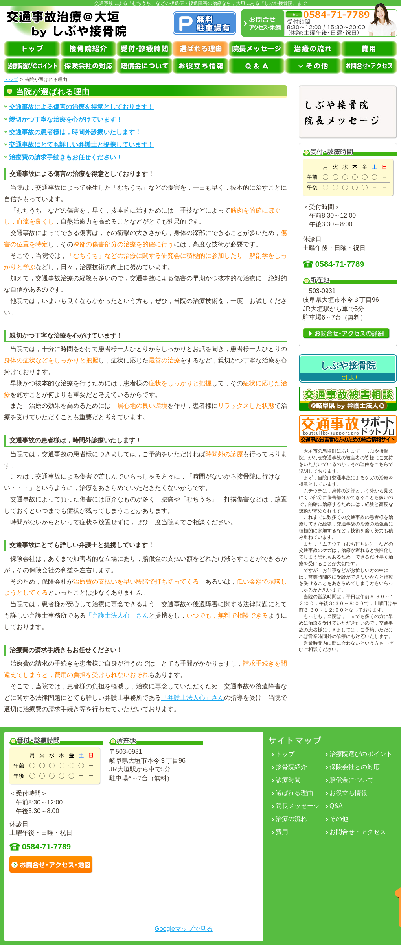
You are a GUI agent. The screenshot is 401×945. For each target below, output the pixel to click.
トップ (11, 79)
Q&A (336, 806)
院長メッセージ (298, 806)
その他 (338, 819)
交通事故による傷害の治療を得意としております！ (81, 107)
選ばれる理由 (294, 793)
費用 (282, 831)
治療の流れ (291, 819)
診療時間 (288, 780)
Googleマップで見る (184, 928)
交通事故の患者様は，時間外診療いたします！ (75, 132)
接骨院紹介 (291, 767)
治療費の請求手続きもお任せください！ (65, 157)
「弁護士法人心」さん (117, 615)
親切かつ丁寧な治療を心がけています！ (65, 120)
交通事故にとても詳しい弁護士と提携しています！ (81, 145)
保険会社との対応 (354, 767)
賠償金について (351, 780)
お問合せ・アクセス (357, 831)
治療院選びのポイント (360, 754)
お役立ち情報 (348, 793)
